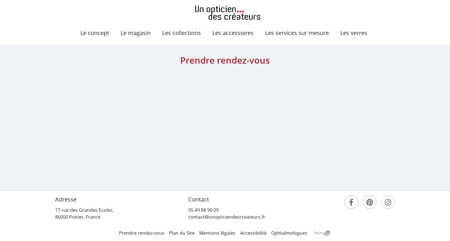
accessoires (233, 33)
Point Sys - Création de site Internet (322, 233)
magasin (136, 33)
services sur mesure (297, 33)
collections (181, 33)
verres (353, 33)
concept (94, 33)
